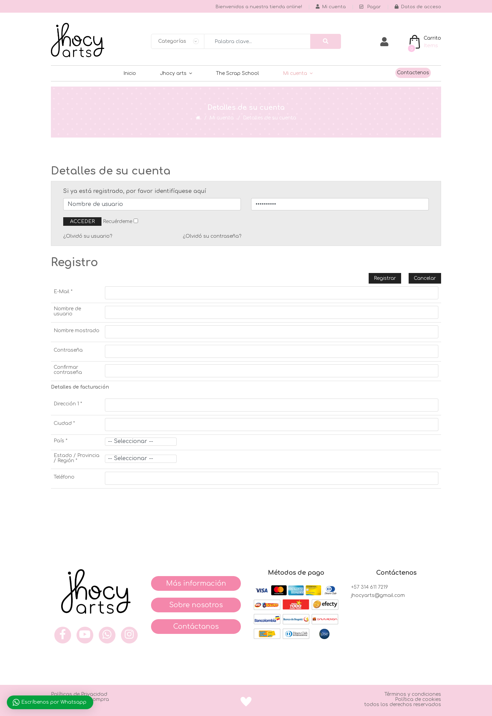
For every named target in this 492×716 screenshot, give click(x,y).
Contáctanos (196, 626)
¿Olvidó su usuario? (87, 236)
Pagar (370, 6)
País (60, 440)
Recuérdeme (117, 221)
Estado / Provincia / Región (76, 458)
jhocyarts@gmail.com (378, 595)
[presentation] (103, 505)
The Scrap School (237, 73)
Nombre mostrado (76, 330)
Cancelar (425, 278)
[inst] (129, 635)
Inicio (129, 73)
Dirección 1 (68, 403)
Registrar (385, 278)
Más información (196, 583)
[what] (107, 635)
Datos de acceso (418, 6)
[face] (62, 635)
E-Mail (63, 291)
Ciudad (64, 423)
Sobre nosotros (196, 605)
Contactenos (413, 72)
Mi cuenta (295, 73)
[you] (85, 635)
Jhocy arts (173, 73)
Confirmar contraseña (68, 370)
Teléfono (64, 477)
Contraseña (68, 350)
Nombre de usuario (67, 311)
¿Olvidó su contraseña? (212, 236)
